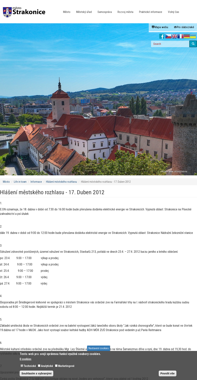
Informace (36, 181)
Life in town (20, 181)
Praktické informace (150, 12)
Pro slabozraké (184, 27)
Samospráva (105, 12)
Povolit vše (167, 373)
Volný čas (173, 12)
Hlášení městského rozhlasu (61, 181)
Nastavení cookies (98, 348)
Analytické (47, 365)
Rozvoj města (125, 12)
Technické (30, 365)
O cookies (25, 359)
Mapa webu (160, 27)
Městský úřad (84, 12)
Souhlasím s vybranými (36, 373)
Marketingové (66, 365)
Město (66, 12)
